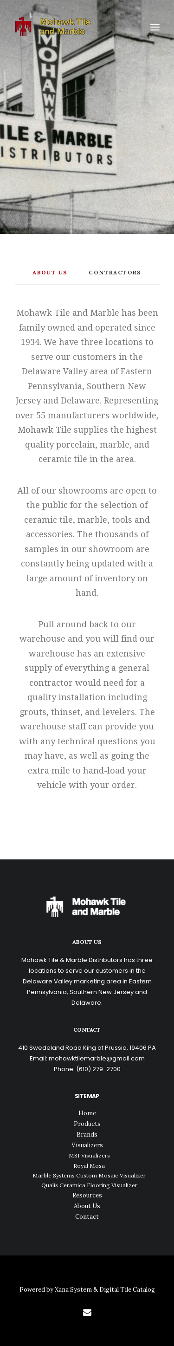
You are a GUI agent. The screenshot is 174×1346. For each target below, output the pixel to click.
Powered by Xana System (56, 1290)
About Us (87, 1206)
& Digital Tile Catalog (124, 1290)
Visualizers (87, 1145)
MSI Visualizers (89, 1155)
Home (87, 1113)
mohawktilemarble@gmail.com (97, 1058)
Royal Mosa (89, 1165)
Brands (87, 1134)
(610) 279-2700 (98, 1069)
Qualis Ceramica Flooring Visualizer (89, 1185)
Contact (87, 1217)
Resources (87, 1195)
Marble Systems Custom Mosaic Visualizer (89, 1175)
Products (87, 1124)
